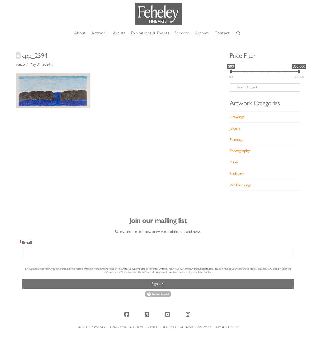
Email (27, 243)
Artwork (99, 327)
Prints (234, 162)
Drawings (237, 117)
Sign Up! (158, 283)
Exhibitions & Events (127, 327)
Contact (204, 327)
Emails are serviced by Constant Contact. (190, 272)
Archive (186, 327)
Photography (240, 150)
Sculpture (237, 173)
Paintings (236, 139)
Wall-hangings (240, 185)
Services (169, 327)
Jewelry (235, 128)
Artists (153, 327)
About (82, 327)
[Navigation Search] (238, 33)
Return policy (227, 327)
